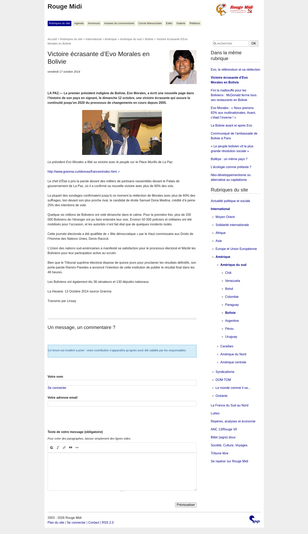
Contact (93, 522)
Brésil (229, 288)
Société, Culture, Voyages (229, 445)
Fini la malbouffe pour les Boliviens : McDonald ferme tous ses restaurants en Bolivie (233, 95)
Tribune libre (219, 453)
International (93, 39)
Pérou (229, 328)
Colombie (232, 296)
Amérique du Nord (233, 354)
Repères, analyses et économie (233, 421)
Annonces (94, 23)
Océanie (221, 395)
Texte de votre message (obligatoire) (75, 432)
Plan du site (56, 522)
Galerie (181, 23)
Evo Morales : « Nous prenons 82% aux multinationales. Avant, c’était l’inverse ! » (233, 112)
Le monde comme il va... (233, 387)
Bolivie (149, 39)
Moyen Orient (225, 217)
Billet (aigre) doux (223, 437)
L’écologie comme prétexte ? (231, 167)
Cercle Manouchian (150, 23)
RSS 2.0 (108, 522)
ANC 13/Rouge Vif (224, 429)
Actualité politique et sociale (230, 201)
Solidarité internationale (232, 225)
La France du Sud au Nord (229, 405)
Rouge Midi (65, 6)
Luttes (215, 413)
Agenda (79, 23)
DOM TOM (223, 379)
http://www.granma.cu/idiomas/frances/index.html (82, 171)
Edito (169, 23)
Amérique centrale (233, 362)
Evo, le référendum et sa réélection (235, 69)
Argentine (232, 320)
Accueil (52, 39)
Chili (228, 272)
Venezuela (232, 280)
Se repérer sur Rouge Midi (229, 461)
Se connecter (57, 387)
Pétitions (195, 23)
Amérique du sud (131, 39)
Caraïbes (226, 346)
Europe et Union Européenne (236, 249)
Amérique (111, 39)
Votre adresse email (63, 397)
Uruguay (231, 336)
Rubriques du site (59, 23)
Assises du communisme (119, 23)
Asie (219, 241)
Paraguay (232, 304)
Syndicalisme (225, 372)
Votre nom (55, 376)
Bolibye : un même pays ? (229, 159)
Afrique (221, 233)
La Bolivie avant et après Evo (231, 125)
